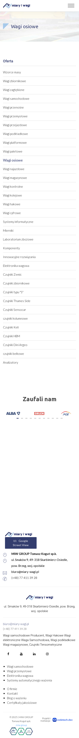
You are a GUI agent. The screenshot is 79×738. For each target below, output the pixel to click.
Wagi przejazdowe (15, 125)
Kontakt (12, 693)
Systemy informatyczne (18, 221)
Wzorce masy (12, 72)
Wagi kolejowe (12, 195)
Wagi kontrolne (13, 186)
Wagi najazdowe (13, 169)
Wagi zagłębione (13, 90)
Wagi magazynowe (15, 178)
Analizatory (10, 362)
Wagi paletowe (12, 151)
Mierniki (8, 230)
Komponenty (11, 248)
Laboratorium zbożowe (18, 239)
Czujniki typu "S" (13, 292)
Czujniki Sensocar (14, 309)
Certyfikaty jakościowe (22, 702)
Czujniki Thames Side (16, 301)
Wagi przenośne (13, 107)
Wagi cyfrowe (12, 213)
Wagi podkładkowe (15, 134)
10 (57, 418)
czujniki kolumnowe (15, 318)
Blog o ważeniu (16, 698)
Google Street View (21, 543)
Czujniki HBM (11, 336)
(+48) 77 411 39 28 (24, 577)
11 (62, 418)
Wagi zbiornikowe (14, 81)
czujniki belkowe (13, 353)
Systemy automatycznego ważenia (29, 680)
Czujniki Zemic (12, 274)
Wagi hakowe (11, 204)
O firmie (12, 689)
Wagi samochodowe (16, 98)
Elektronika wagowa (16, 265)
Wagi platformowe (15, 142)
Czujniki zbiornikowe (16, 283)
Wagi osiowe (13, 160)
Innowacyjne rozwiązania (19, 257)
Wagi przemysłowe (15, 116)
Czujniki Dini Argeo (15, 345)
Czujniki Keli (11, 327)
